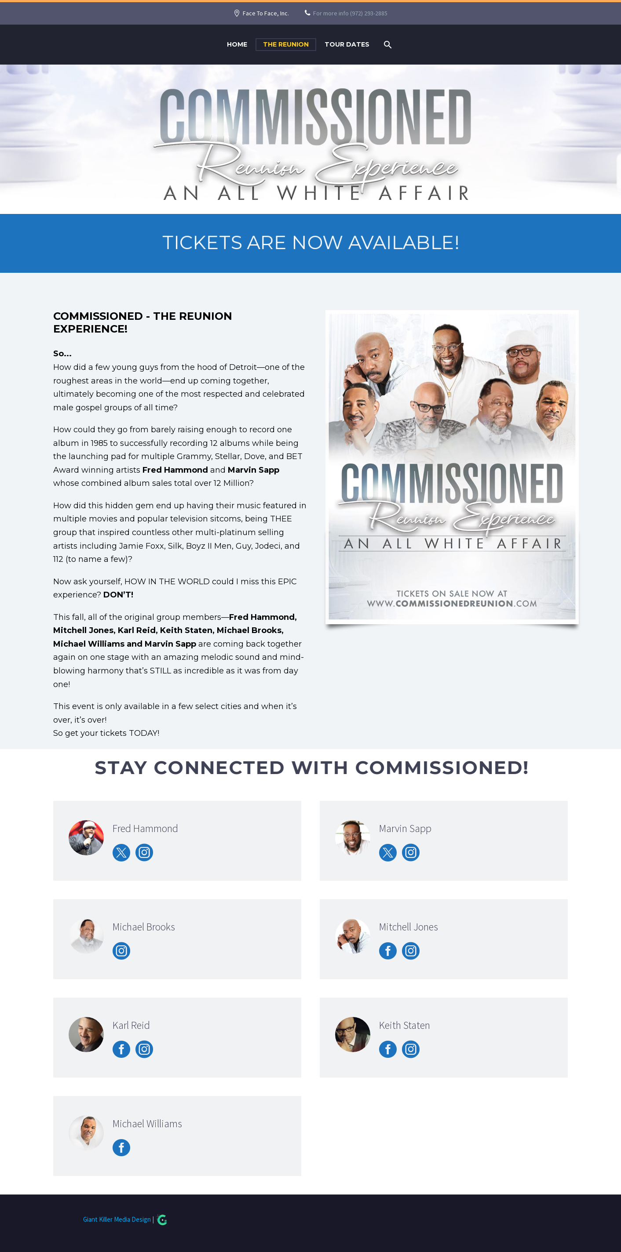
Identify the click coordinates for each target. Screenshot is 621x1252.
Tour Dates (347, 44)
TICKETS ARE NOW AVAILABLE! (311, 242)
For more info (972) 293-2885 (350, 13)
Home (237, 44)
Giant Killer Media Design (117, 1219)
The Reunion (286, 44)
